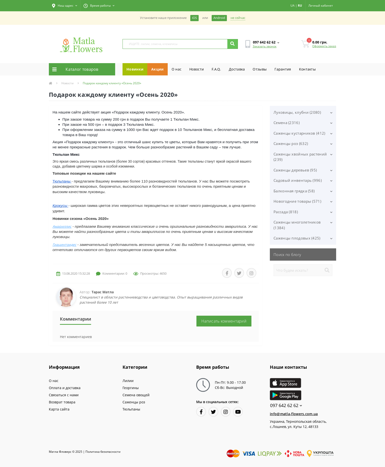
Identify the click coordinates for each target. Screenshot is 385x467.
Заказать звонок (264, 46)
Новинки (134, 69)
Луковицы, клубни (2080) (297, 112)
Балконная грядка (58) (294, 190)
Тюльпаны (131, 409)
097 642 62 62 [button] (286, 405)
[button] (64, 5)
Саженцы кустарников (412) (299, 133)
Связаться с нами (64, 395)
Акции (157, 69)
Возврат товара (62, 402)
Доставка (237, 69)
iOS (194, 18)
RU (300, 5)
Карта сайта (59, 409)
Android (219, 18)
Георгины (131, 387)
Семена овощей (136, 395)
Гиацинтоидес (64, 244)
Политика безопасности (103, 452)
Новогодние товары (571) (297, 201)
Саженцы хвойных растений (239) (300, 157)
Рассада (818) (286, 211)
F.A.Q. (216, 69)
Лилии (128, 380)
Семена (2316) (287, 122)
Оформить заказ (324, 46)
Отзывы (260, 69)
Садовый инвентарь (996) (298, 180)
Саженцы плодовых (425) (297, 238)
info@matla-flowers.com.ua (294, 413)
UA (292, 5)
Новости (196, 69)
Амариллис (62, 226)
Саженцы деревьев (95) (295, 170)
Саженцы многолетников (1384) (297, 225)
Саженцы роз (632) (291, 143)
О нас (177, 69)
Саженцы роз (134, 402)
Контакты (307, 69)
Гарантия (283, 69)
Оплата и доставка (65, 387)
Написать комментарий (224, 321)
